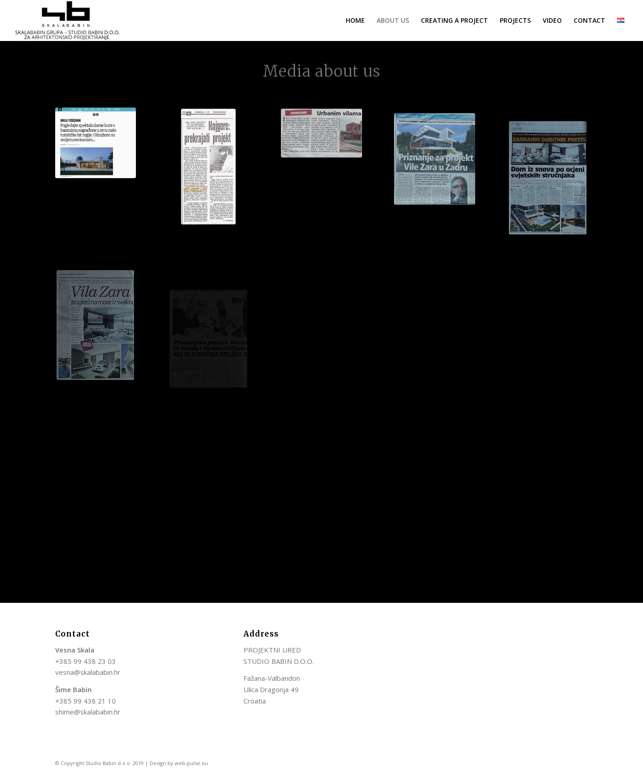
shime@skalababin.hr (87, 711)
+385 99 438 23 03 (85, 661)
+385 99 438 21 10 (85, 700)
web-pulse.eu (191, 763)
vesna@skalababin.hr (87, 672)
